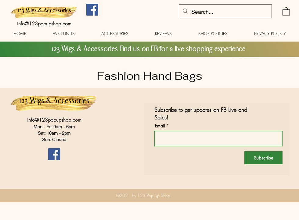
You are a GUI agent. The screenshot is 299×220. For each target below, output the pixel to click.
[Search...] (225, 12)
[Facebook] (92, 10)
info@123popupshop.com (44, 23)
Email (160, 126)
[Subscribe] (263, 157)
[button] (286, 11)
